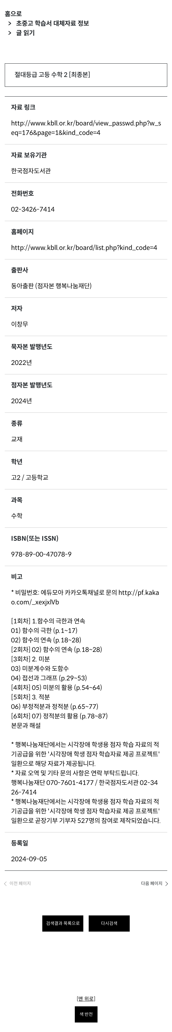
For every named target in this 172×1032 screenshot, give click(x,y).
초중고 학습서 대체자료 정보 (52, 24)
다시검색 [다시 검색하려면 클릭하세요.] (109, 923)
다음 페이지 (152, 883)
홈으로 (13, 14)
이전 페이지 (20, 883)
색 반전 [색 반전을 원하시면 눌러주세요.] (86, 1014)
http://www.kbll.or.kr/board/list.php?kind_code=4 (84, 248)
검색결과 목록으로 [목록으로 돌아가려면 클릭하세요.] (63, 923)
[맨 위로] (86, 999)
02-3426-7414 (33, 209)
